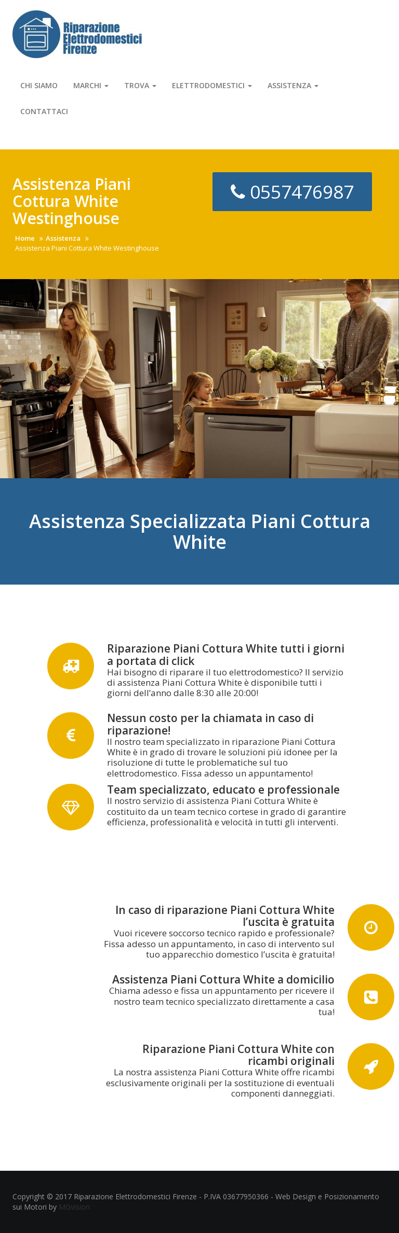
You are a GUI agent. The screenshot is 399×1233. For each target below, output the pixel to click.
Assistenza (293, 85)
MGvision (74, 1207)
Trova (140, 85)
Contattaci (44, 111)
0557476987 (292, 191)
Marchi (91, 85)
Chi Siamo (39, 85)
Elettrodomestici (212, 85)
